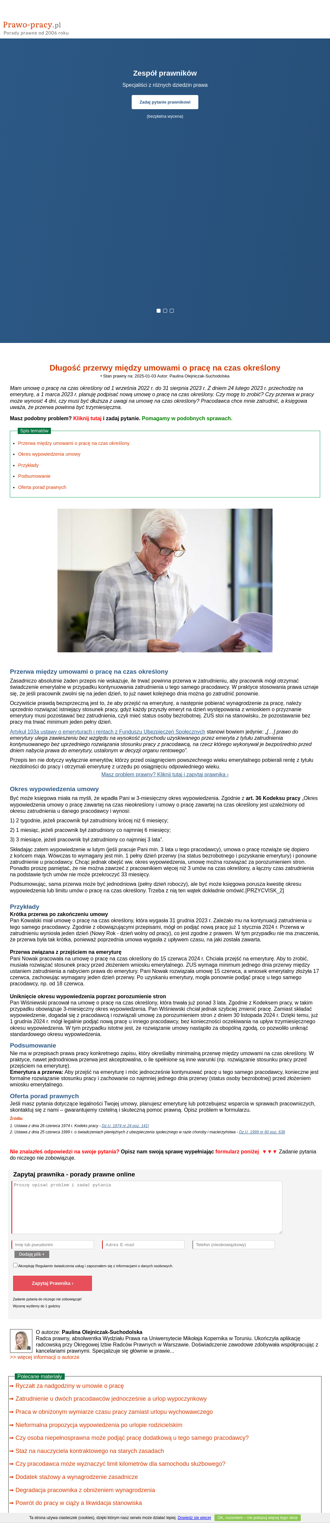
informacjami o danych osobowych (144, 1266)
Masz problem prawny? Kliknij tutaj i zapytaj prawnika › (165, 774)
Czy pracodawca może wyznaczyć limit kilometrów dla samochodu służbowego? (120, 1464)
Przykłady (28, 465)
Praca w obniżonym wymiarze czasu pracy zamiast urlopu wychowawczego (114, 1412)
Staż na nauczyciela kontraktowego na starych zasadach (89, 1451)
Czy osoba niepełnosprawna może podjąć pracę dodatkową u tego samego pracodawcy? (132, 1438)
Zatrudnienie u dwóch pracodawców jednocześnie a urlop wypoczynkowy (111, 1398)
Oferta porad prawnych (42, 487)
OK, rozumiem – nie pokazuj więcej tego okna (257, 1517)
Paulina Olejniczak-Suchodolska (199, 376)
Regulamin (44, 1266)
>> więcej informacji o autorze (44, 1357)
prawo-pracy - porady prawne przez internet (51, 26)
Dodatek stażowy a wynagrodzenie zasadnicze (76, 1477)
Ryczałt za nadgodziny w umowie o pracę (69, 1386)
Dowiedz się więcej (194, 1517)
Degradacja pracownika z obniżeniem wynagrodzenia (85, 1490)
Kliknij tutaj (87, 418)
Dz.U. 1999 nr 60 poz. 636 (262, 1132)
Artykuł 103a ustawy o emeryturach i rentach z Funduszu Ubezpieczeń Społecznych (107, 732)
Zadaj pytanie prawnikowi (165, 102)
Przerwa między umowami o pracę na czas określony (73, 443)
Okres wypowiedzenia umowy (49, 454)
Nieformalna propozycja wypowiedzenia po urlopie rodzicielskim (98, 1425)
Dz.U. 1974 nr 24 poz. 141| (125, 1126)
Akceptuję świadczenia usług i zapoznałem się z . (93, 1265)
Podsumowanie (34, 476)
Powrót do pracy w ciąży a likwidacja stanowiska (78, 1503)
